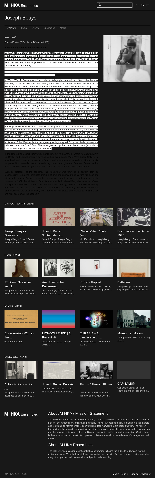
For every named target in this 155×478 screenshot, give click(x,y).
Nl (137, 5)
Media (63, 28)
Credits (134, 474)
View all (30, 204)
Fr (147, 5)
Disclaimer (145, 474)
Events (35, 28)
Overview (11, 28)
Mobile (116, 474)
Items (24, 28)
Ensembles (49, 28)
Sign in (124, 474)
